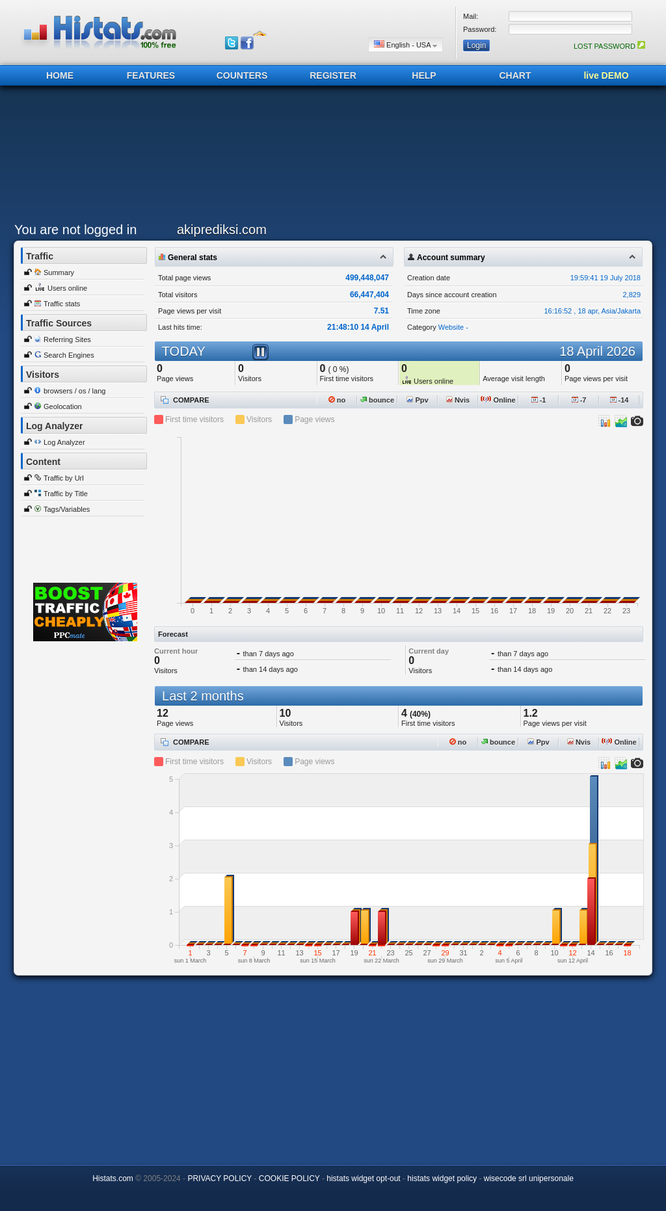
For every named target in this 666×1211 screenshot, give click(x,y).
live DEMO (605, 75)
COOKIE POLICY (289, 1178)
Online (498, 400)
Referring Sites (67, 339)
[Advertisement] (329, 157)
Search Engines (69, 355)
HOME (59, 75)
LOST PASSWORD (609, 46)
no (337, 400)
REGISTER (333, 75)
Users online (67, 288)
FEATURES (151, 75)
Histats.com (112, 1178)
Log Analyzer (64, 442)
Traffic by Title (66, 494)
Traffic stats (62, 304)
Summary (59, 272)
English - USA (405, 44)
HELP (424, 75)
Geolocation (63, 406)
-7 (579, 400)
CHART (515, 75)
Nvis (458, 400)
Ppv (417, 400)
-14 (619, 400)
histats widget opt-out (363, 1178)
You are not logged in (75, 229)
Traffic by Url (64, 478)
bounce (377, 400)
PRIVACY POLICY (219, 1178)
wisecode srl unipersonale (529, 1178)
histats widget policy (442, 1178)
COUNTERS (242, 75)
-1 (538, 400)
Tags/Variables (67, 509)
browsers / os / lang (74, 391)
